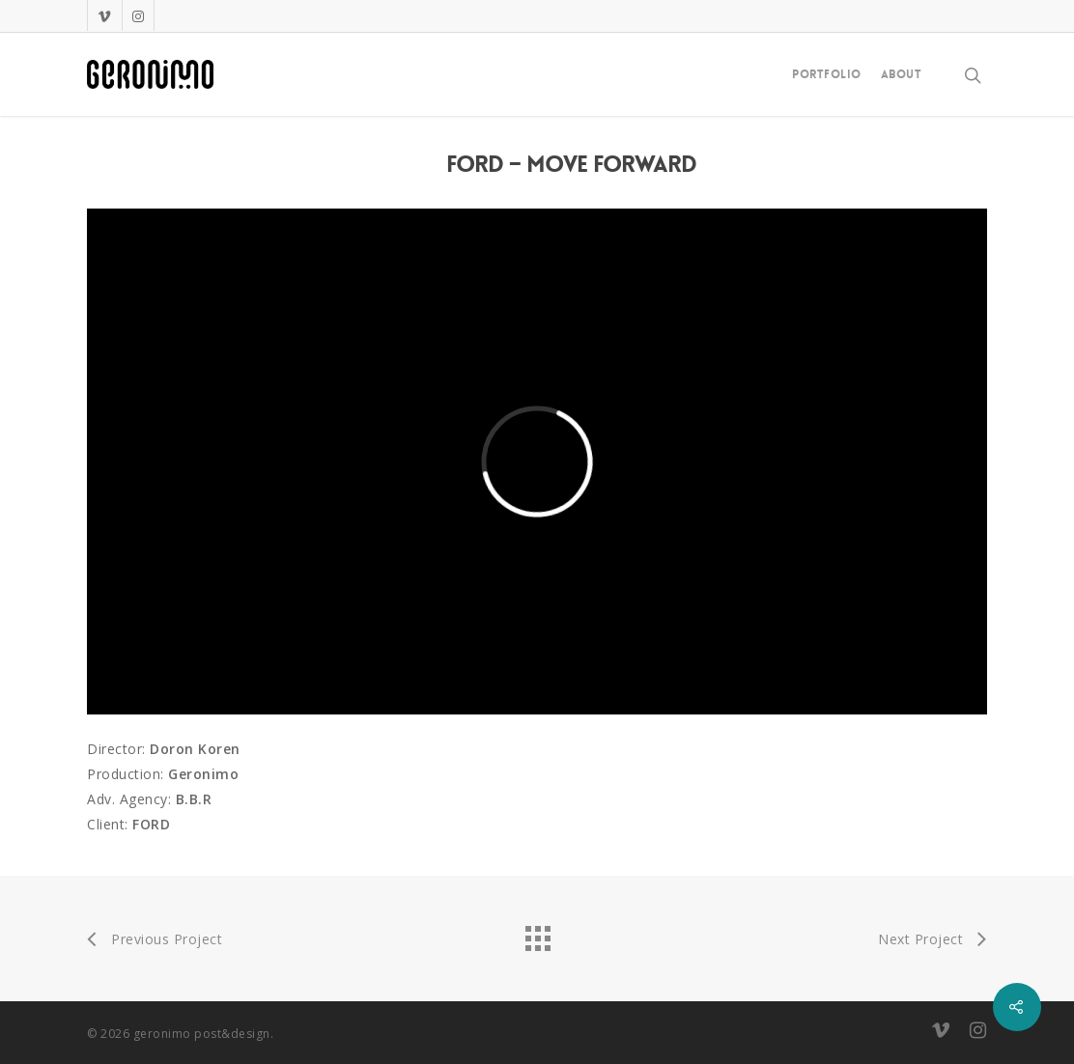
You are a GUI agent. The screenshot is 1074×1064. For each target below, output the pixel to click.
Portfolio (827, 74)
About (901, 74)
